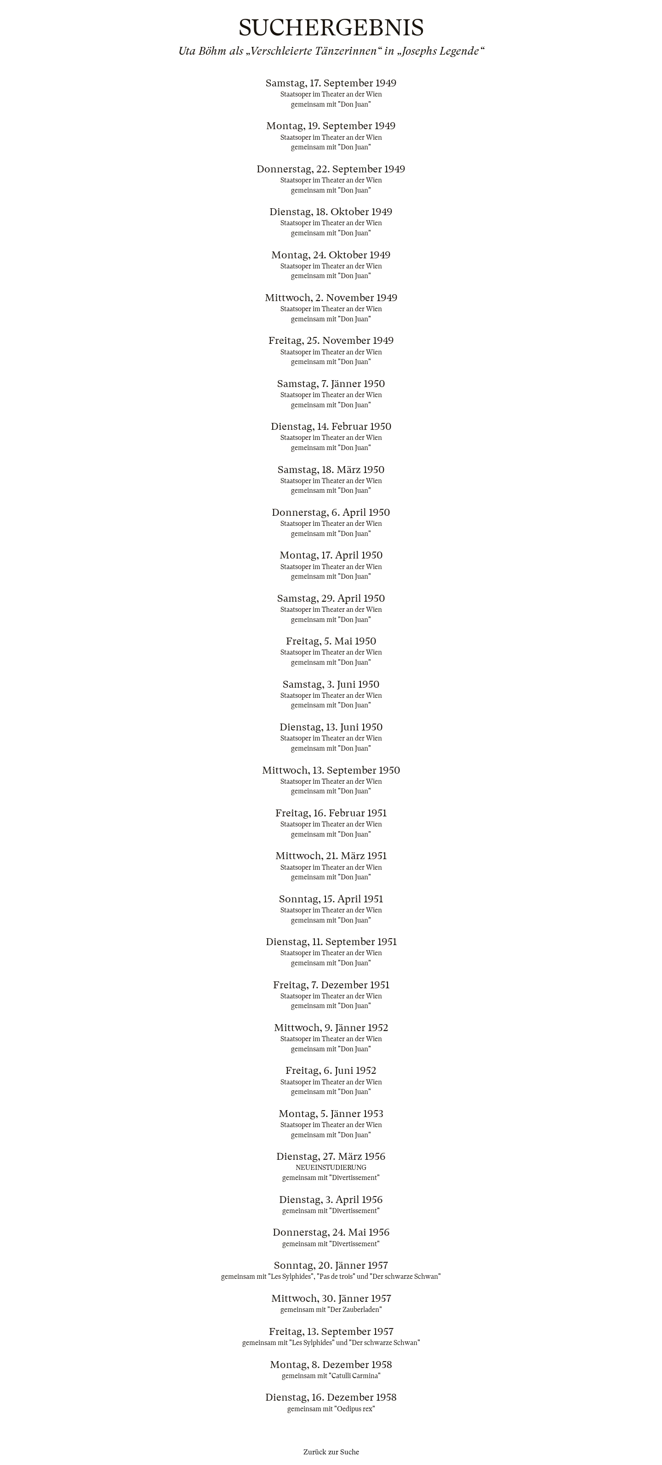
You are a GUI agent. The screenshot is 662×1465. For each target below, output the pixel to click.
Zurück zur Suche (331, 1452)
